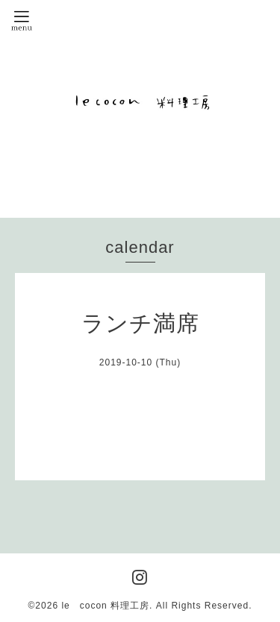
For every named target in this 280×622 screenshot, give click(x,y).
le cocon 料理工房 (105, 605)
